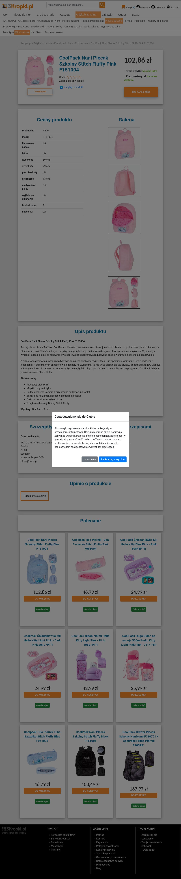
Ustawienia (90, 459)
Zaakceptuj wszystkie (113, 459)
